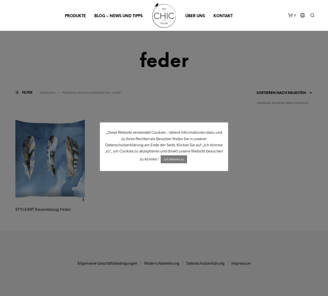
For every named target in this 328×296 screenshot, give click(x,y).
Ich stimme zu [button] (174, 159)
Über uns (195, 16)
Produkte (75, 16)
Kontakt (223, 16)
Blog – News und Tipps (118, 16)
